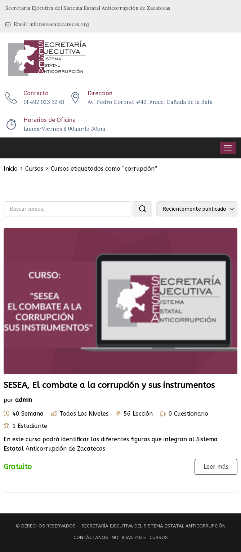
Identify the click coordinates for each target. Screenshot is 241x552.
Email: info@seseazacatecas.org (47, 24)
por (8, 400)
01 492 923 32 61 (43, 101)
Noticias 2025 (129, 537)
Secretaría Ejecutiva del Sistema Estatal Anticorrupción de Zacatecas (87, 8)
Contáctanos (90, 537)
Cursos (158, 537)
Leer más (216, 466)
